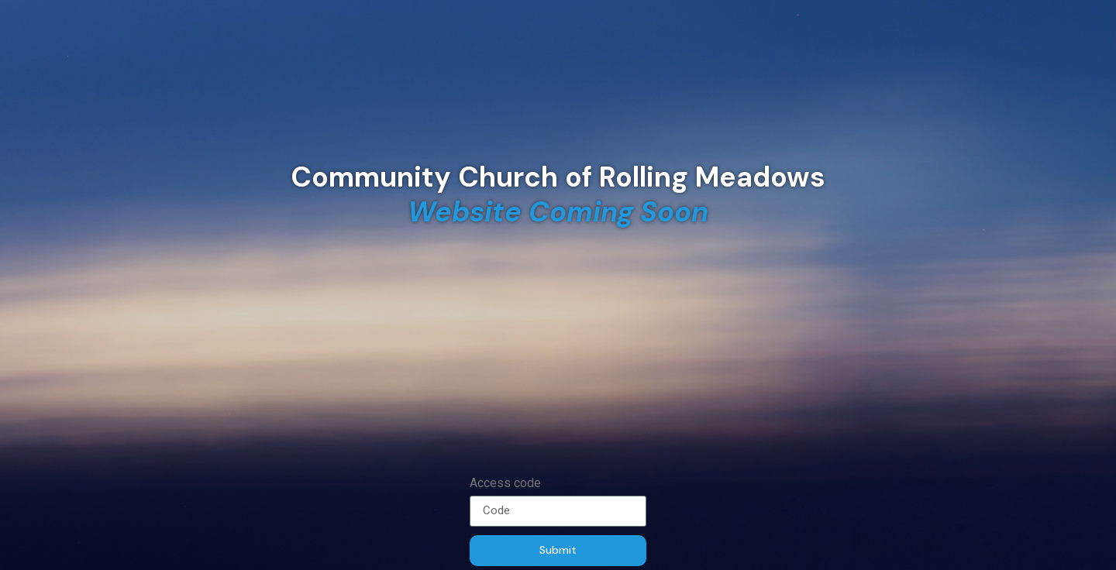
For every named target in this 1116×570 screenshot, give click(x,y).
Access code (505, 483)
